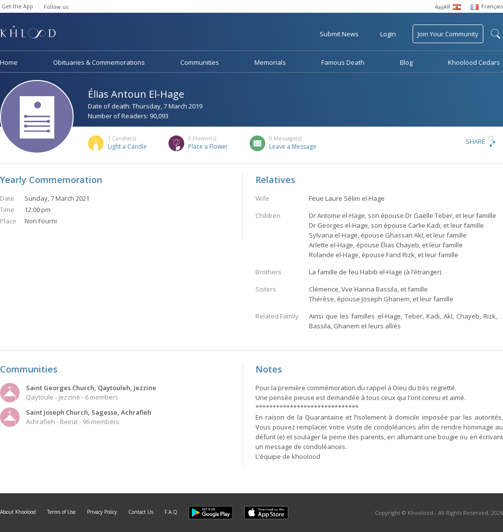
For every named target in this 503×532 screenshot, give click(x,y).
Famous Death (342, 62)
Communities (199, 62)
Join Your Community (448, 33)
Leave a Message (292, 146)
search (496, 34)
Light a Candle (127, 146)
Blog (406, 62)
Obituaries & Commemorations (99, 62)
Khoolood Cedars (474, 62)
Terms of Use (61, 511)
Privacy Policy (102, 511)
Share (475, 141)
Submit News (339, 33)
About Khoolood (18, 511)
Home (9, 62)
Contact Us (140, 511)
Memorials (270, 62)
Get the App (17, 6)
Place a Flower (208, 146)
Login (388, 33)
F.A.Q (171, 511)
